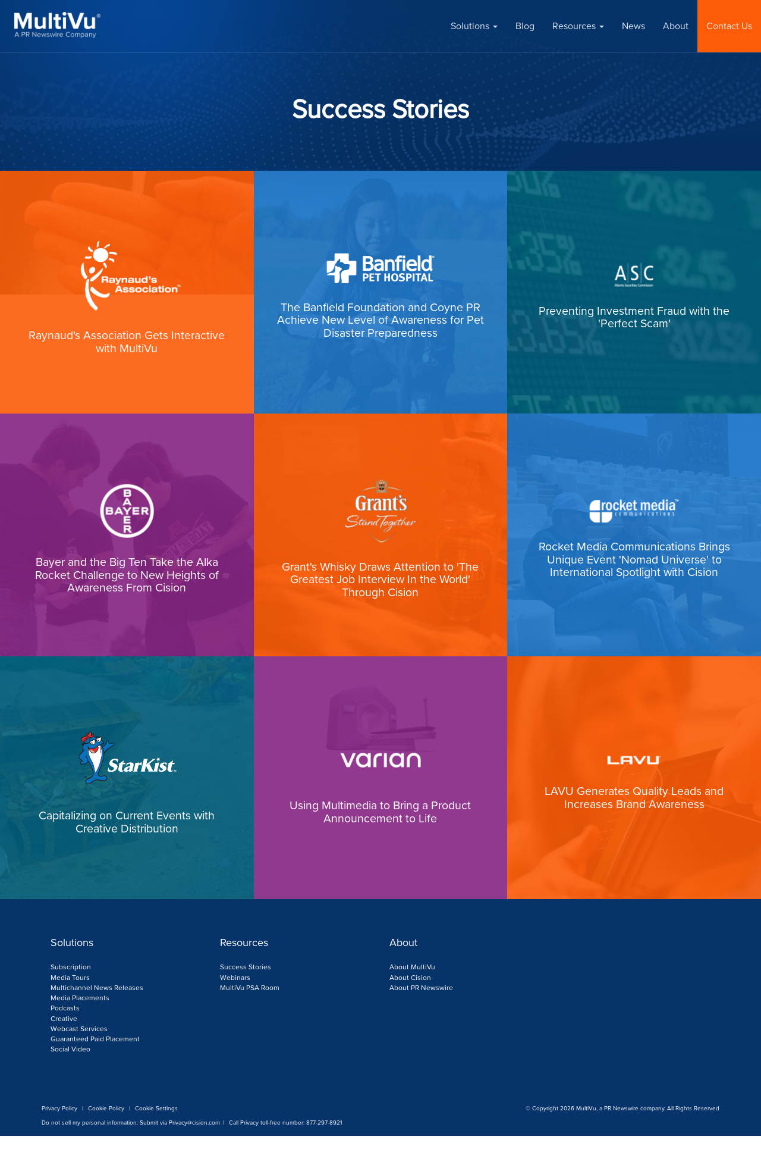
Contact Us (729, 26)
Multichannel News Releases (97, 1001)
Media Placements (80, 1011)
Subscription (71, 981)
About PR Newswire (421, 1001)
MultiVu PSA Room (249, 1001)
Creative (64, 1031)
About (675, 26)
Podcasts (65, 1021)
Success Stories (245, 981)
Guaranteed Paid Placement (95, 1052)
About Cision (410, 991)
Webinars (235, 991)
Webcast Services (79, 1042)
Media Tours (70, 991)
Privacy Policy (59, 1121)
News (633, 26)
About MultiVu (412, 981)
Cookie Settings (156, 1121)
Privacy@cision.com (194, 1135)
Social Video (70, 1062)
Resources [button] (578, 26)
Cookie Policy (106, 1121)
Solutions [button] (474, 26)
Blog (524, 26)
